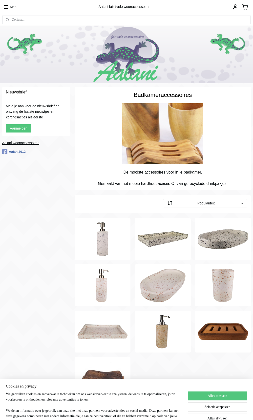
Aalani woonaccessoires (20, 143)
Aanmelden (18, 128)
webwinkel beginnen (148, 410)
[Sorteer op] (205, 203)
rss (132, 410)
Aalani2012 (14, 152)
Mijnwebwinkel (186, 410)
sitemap (123, 410)
